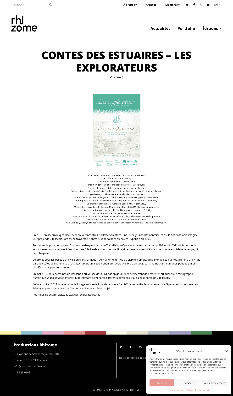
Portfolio (186, 28)
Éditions (210, 28)
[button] (226, 351)
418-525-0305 (22, 372)
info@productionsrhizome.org (32, 366)
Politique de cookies (175, 390)
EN (216, 4)
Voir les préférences (215, 382)
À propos (129, 4)
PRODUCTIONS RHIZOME (124, 390)
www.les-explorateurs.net (84, 294)
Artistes (151, 4)
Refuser (188, 382)
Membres (171, 4)
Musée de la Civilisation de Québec (108, 274)
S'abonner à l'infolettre (135, 358)
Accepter (162, 382)
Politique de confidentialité (198, 390)
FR (219, 4)
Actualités (160, 28)
